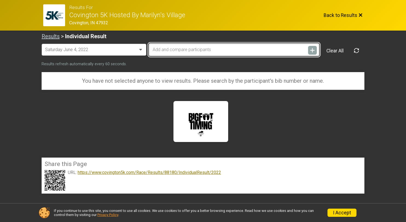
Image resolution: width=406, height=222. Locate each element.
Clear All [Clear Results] (335, 51)
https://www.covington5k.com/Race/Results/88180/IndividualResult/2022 (149, 172)
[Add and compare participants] (234, 50)
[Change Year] (94, 50)
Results (51, 36)
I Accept (342, 212)
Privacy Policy (107, 215)
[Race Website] (56, 15)
